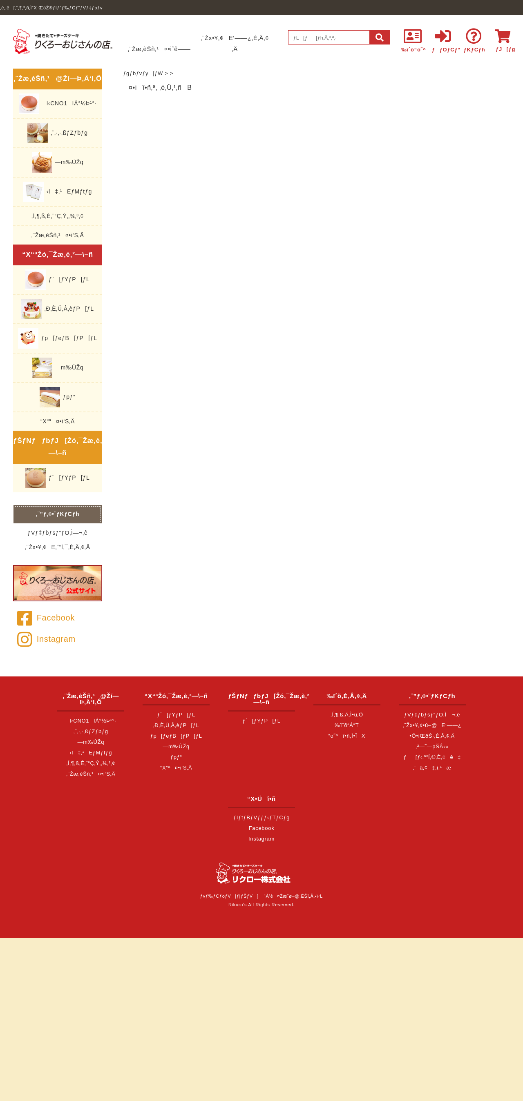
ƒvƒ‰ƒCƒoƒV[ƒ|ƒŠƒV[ (229, 896)
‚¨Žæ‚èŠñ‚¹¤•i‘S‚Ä (57, 235)
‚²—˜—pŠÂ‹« (432, 746)
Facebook (46, 617)
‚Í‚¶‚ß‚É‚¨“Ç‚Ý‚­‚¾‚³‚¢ (57, 216)
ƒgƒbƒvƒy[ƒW (143, 73)
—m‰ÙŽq (58, 162)
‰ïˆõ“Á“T (347, 725)
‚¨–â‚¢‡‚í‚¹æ (432, 768)
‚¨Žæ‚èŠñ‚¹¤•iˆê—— (159, 48)
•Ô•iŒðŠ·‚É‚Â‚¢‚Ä (432, 736)
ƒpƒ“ (57, 397)
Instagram (46, 638)
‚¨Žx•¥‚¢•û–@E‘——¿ (432, 725)
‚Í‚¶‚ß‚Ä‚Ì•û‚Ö (347, 715)
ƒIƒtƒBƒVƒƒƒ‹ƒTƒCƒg (261, 817)
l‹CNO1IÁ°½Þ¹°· (57, 103)
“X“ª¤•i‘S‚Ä (57, 421)
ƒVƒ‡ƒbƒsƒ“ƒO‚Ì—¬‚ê (58, 532)
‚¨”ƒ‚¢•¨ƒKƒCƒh (58, 514)
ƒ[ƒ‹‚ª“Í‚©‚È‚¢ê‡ (432, 757)
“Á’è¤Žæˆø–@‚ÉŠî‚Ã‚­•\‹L (293, 896)
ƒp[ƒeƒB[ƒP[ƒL (57, 338)
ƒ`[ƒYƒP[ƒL (57, 279)
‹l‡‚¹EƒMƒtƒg (57, 192)
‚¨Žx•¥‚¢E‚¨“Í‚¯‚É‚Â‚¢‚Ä (57, 547)
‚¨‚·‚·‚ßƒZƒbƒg (57, 133)
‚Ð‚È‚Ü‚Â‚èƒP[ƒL (57, 309)
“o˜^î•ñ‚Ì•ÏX (347, 736)
